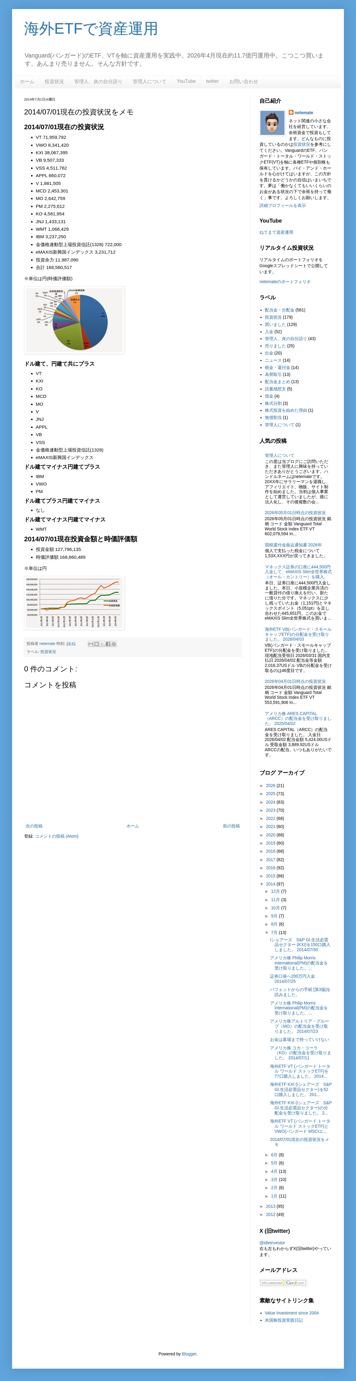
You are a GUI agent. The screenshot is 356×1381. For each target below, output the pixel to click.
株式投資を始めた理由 (286, 410)
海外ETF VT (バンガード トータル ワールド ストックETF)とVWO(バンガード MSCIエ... (300, 1126)
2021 (271, 826)
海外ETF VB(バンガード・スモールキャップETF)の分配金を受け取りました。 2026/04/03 (298, 634)
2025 (271, 793)
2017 (271, 859)
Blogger (189, 1353)
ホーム (27, 81)
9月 (275, 916)
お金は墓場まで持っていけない (299, 1039)
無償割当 (273, 417)
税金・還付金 (277, 367)
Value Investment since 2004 (292, 1313)
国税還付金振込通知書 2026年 (293, 544)
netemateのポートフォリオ (285, 281)
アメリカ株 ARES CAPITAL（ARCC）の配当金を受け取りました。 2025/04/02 (298, 718)
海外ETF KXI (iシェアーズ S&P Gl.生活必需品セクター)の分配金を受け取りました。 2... (301, 1107)
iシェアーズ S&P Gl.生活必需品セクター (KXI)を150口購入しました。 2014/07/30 (300, 944)
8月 (275, 924)
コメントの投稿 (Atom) (56, 836)
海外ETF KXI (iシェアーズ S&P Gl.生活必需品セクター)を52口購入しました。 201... (301, 1089)
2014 (271, 884)
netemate (304, 112)
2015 (271, 875)
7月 (275, 932)
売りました (275, 345)
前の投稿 (231, 825)
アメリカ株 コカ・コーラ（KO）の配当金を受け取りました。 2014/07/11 (300, 1053)
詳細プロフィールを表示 (282, 205)
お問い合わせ (243, 81)
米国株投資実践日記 (284, 1320)
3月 (275, 1179)
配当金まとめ (277, 381)
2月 (275, 1187)
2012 (271, 1214)
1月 (275, 1196)
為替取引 (273, 374)
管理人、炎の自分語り (98, 81)
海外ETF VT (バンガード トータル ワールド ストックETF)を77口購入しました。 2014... (300, 1071)
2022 (271, 818)
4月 (275, 1171)
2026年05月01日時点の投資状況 (295, 512)
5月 (275, 1163)
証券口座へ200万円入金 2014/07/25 (292, 979)
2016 (271, 867)
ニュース (273, 360)
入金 (269, 331)
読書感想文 (275, 388)
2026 (271, 785)
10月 (276, 907)
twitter (212, 81)
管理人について (150, 81)
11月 (276, 899)
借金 (269, 396)
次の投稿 (34, 825)
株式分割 (273, 403)
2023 (271, 810)
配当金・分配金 (279, 310)
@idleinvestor (272, 1242)
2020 (271, 835)
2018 (271, 851)
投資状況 (54, 81)
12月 (276, 891)
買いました (275, 324)
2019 (271, 843)
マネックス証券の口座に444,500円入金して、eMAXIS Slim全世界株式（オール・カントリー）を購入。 (298, 572)
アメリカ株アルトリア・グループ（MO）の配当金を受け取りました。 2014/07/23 (299, 1026)
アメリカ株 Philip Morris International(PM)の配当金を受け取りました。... (299, 962)
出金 (269, 353)
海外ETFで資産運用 (91, 28)
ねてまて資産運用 (276, 232)
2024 (271, 802)
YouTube (186, 81)
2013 (271, 1206)
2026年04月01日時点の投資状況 (295, 681)
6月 (275, 1154)
